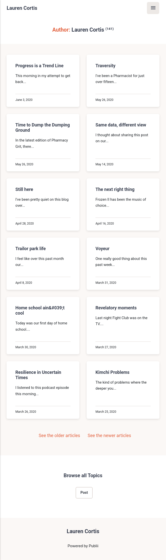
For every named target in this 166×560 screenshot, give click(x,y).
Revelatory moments (116, 307)
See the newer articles (113, 435)
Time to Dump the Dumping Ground (43, 127)
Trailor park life (31, 248)
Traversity (105, 65)
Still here (24, 189)
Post (84, 493)
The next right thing (114, 189)
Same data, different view (120, 124)
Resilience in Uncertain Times (38, 375)
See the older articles (56, 435)
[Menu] (153, 8)
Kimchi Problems (112, 372)
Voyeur (102, 248)
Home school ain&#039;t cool (40, 310)
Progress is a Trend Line (40, 65)
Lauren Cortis (22, 8)
